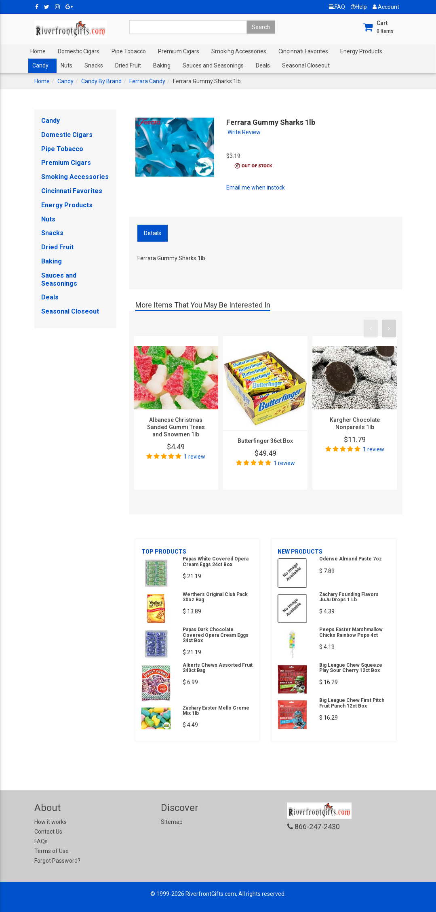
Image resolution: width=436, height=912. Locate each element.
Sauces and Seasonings (213, 65)
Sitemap (172, 822)
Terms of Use (51, 851)
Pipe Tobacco (129, 51)
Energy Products (361, 51)
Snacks (93, 65)
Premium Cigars (178, 51)
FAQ (337, 7)
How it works (50, 822)
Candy (40, 65)
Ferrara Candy (147, 81)
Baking (162, 65)
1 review (194, 456)
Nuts (66, 65)
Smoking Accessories (238, 51)
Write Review (244, 132)
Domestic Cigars (78, 51)
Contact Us (48, 831)
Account (386, 7)
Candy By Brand (101, 81)
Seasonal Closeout (306, 65)
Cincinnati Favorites (303, 51)
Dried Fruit (128, 65)
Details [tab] (152, 233)
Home (38, 51)
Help (359, 7)
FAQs (41, 841)
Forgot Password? (57, 860)
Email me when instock (255, 187)
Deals (263, 65)
